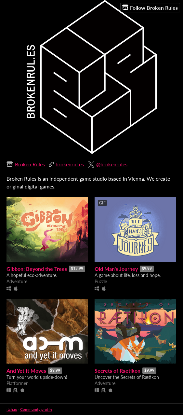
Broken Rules (30, 164)
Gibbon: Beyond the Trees (37, 269)
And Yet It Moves (26, 370)
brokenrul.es (70, 164)
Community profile (36, 409)
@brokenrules (111, 164)
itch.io (12, 409)
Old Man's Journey (116, 269)
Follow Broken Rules (150, 7)
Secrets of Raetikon (117, 370)
